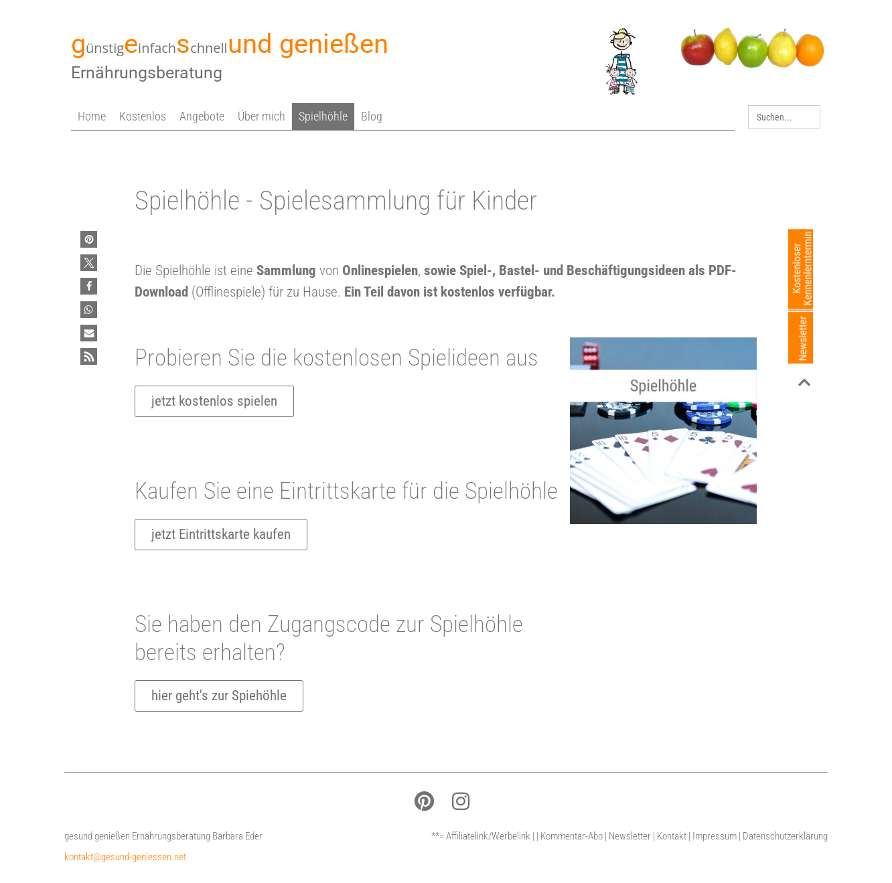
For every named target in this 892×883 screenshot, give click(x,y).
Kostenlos (142, 116)
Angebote (201, 116)
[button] (88, 239)
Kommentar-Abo (571, 836)
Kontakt (671, 836)
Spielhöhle (323, 116)
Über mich (261, 116)
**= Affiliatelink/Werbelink (480, 836)
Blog (371, 116)
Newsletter (630, 836)
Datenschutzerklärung (785, 836)
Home (92, 116)
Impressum (714, 836)
